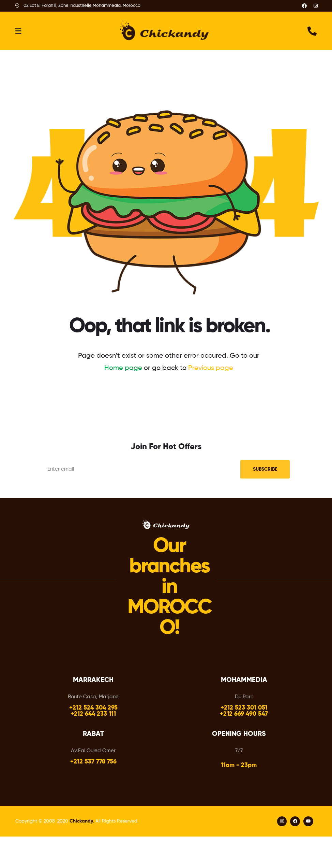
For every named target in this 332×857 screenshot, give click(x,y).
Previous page (210, 368)
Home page (123, 368)
